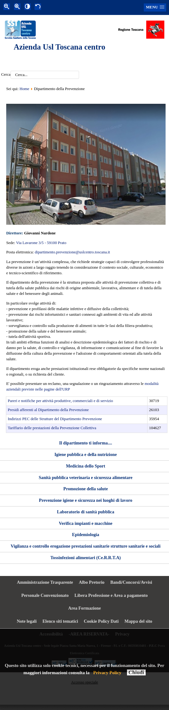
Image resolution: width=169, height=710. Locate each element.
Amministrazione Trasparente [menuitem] (45, 582)
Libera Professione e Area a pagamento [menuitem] (111, 595)
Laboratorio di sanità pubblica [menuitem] (85, 511)
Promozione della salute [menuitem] (85, 488)
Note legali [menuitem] (27, 621)
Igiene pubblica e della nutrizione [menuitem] (85, 454)
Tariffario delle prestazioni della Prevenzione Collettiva (52, 428)
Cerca (6, 75)
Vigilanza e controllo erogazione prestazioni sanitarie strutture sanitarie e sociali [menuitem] (85, 546)
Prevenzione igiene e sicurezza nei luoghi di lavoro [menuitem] (85, 500)
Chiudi (136, 672)
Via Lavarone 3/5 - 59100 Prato (41, 243)
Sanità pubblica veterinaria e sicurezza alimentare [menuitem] (86, 477)
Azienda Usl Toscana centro (59, 47)
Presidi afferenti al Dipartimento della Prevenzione (48, 410)
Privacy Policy (107, 672)
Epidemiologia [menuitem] (85, 534)
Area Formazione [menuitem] (84, 608)
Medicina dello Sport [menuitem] (85, 465)
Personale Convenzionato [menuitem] (44, 595)
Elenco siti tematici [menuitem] (60, 621)
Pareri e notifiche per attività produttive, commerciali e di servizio (60, 401)
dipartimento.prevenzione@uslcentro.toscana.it (72, 252)
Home (24, 89)
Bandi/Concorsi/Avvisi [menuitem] (131, 582)
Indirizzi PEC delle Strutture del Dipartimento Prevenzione (55, 419)
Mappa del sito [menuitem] (138, 621)
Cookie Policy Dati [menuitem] (101, 621)
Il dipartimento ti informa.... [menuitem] (85, 442)
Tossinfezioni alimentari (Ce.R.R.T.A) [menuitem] (85, 557)
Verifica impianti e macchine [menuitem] (85, 523)
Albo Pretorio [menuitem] (91, 582)
